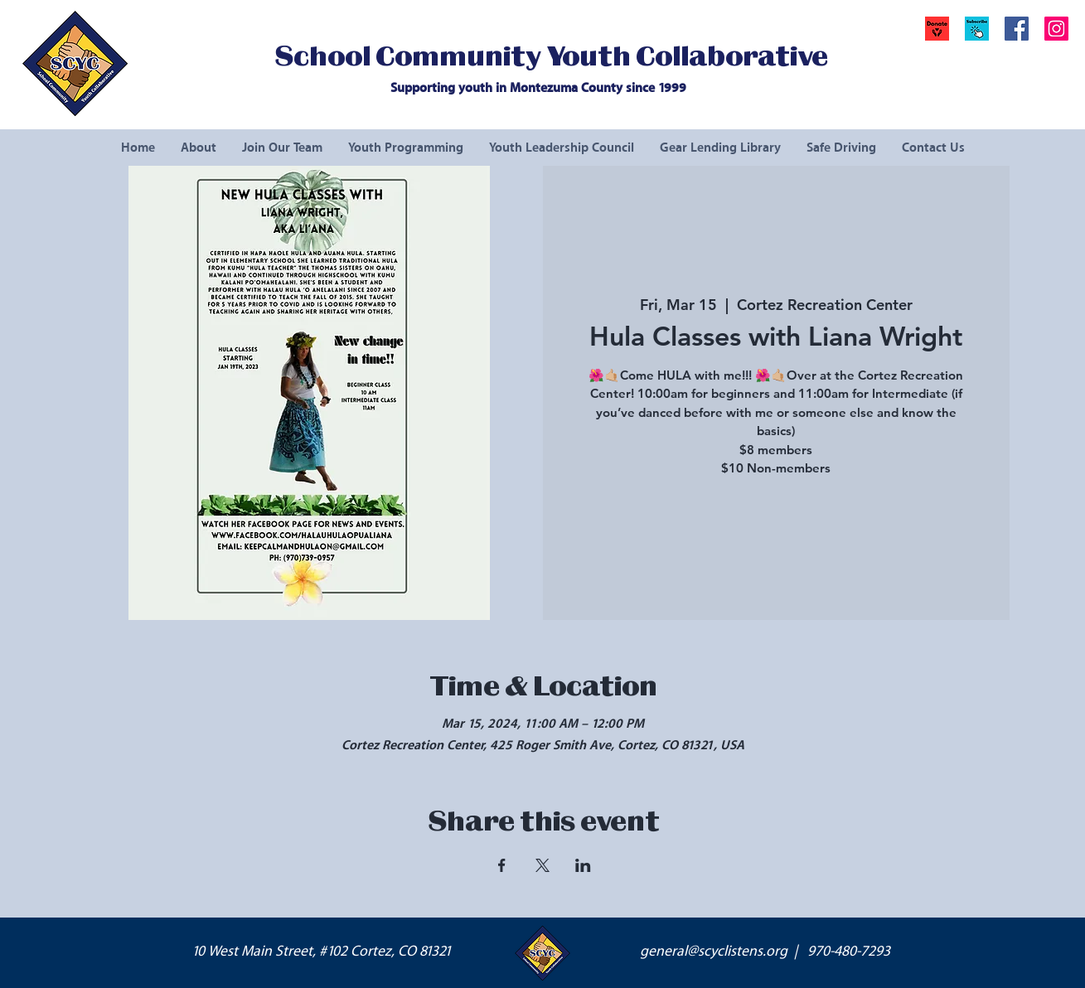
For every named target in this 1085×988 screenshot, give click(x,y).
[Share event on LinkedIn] (583, 865)
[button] (977, 29)
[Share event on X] (542, 865)
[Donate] (937, 29)
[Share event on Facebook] (502, 865)
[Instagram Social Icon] (1056, 29)
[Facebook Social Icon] (1017, 29)
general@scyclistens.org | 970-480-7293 (765, 951)
